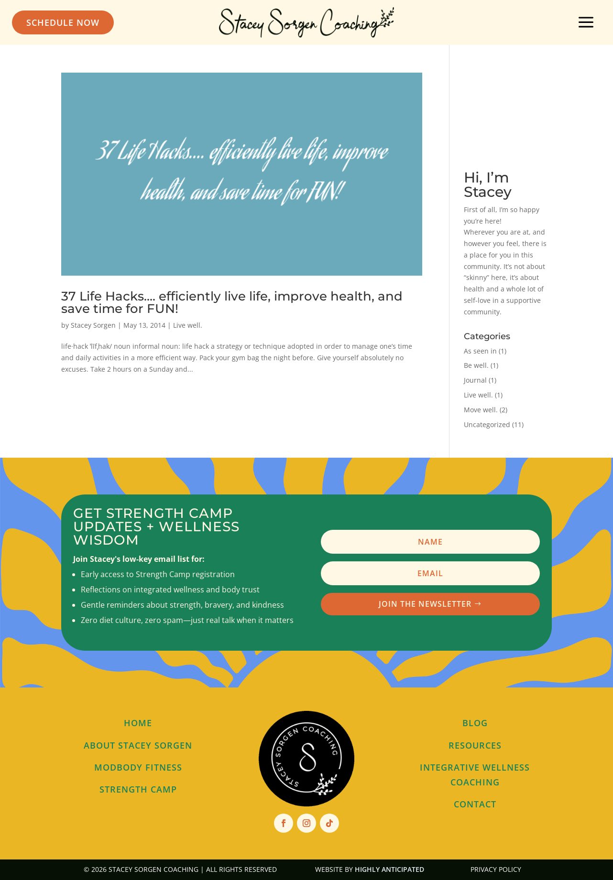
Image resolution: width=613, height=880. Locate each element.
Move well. (481, 409)
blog (475, 723)
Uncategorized (487, 424)
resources (475, 745)
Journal (475, 380)
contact (475, 804)
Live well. (187, 325)
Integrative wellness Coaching (475, 775)
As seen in (480, 350)
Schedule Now (62, 22)
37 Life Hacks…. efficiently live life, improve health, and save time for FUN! (232, 302)
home (138, 723)
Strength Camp (138, 789)
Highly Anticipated (389, 869)
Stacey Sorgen (93, 325)
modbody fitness (138, 767)
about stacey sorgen (138, 745)
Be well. (476, 365)
